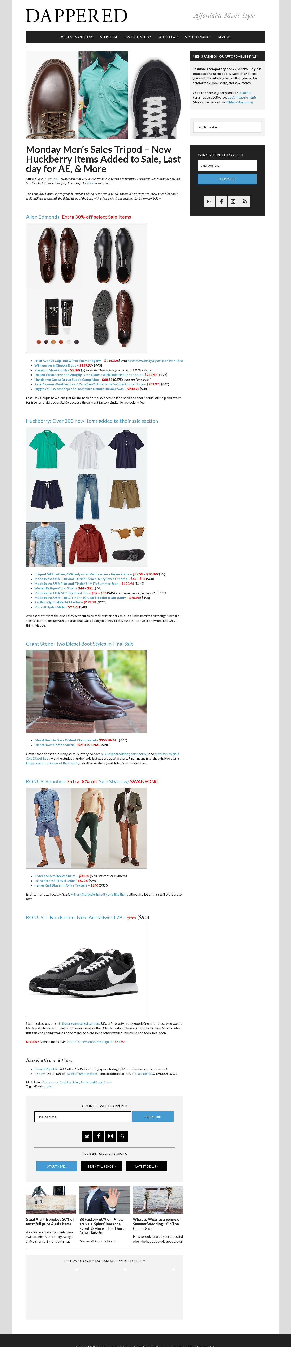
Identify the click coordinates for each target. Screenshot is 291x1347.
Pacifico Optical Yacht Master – (65, 602)
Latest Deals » (146, 1166)
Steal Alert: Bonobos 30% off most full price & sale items (51, 1221)
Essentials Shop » (102, 1166)
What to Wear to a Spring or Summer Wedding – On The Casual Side (157, 1224)
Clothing (65, 1082)
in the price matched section (79, 1023)
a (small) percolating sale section (124, 754)
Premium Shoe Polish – (56, 370)
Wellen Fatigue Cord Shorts (63, 588)
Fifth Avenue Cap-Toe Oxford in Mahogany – (75, 361)
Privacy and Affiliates (187, 1334)
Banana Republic (46, 1069)
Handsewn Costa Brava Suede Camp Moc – (73, 379)
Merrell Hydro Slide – (56, 607)
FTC (217, 1334)
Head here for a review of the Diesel (51, 763)
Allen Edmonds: (78, 217)
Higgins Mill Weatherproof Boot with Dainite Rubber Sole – (86, 389)
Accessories (50, 1082)
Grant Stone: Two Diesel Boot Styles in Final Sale (80, 644)
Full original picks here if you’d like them (98, 894)
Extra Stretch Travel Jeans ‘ (61, 881)
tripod (48, 1086)
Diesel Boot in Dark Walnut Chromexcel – (70, 740)
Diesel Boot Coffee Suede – (62, 745)
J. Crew (39, 1073)
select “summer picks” (83, 1073)
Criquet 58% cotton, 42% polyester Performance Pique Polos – (95, 574)
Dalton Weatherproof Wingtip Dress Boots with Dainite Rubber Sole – (95, 375)
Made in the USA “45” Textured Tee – (70, 593)
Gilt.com (207, 1334)
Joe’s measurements (242, 97)
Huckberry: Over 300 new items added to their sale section (92, 421)
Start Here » (57, 1166)
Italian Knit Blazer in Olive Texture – (66, 885)
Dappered (145, 15)
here (91, 183)
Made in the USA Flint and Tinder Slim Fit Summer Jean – (84, 583)
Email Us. (245, 93)
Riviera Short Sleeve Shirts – (61, 876)
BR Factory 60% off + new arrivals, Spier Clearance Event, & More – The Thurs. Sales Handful (102, 1226)
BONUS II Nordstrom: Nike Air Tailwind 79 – (81, 917)
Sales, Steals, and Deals (87, 1082)
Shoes (108, 1082)
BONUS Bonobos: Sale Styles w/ (92, 781)
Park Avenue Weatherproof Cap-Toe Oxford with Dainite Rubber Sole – (96, 384)
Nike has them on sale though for (96, 1042)
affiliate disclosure (239, 102)
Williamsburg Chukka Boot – (63, 365)
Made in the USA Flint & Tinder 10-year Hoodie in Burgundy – (87, 597)
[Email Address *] (82, 1116)
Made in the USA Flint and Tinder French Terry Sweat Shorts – (89, 579)
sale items (144, 1073)
